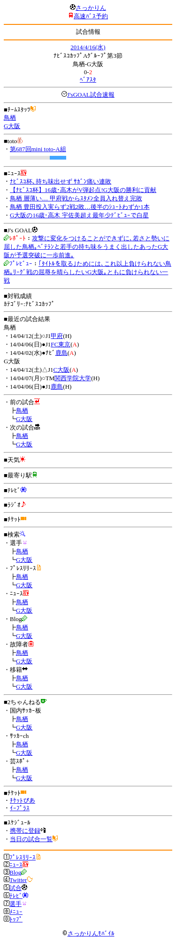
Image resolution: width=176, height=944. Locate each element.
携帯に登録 (25, 830)
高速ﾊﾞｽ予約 (91, 16)
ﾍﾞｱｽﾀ (88, 79)
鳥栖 (10, 117)
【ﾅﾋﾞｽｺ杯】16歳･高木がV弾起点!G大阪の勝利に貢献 (83, 189)
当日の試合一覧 (31, 839)
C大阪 (61, 369)
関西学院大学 (72, 378)
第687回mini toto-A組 (38, 149)
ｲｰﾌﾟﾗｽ (20, 808)
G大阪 (12, 126)
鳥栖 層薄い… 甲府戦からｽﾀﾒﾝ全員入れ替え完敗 (76, 198)
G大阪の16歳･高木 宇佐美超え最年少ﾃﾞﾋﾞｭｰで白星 (79, 215)
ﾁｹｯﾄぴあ (22, 800)
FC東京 (60, 344)
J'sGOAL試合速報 (91, 94)
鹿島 (61, 352)
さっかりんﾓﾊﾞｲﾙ (88, 933)
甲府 (57, 335)
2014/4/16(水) (87, 47)
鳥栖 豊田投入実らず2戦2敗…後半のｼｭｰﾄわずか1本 (80, 206)
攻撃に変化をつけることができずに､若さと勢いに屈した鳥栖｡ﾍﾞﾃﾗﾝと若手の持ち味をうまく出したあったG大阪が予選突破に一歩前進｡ (86, 247)
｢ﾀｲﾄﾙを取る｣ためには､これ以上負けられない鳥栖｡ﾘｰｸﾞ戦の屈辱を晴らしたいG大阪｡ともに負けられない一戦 (87, 272)
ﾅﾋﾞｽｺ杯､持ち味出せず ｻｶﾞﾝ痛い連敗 (60, 181)
